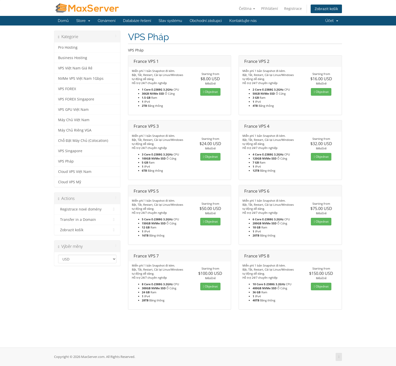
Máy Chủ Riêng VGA (74, 130)
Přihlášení (269, 8)
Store (83, 20)
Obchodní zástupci (206, 20)
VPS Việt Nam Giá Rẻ (75, 68)
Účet (331, 20)
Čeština (247, 8)
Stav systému (170, 20)
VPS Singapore (70, 151)
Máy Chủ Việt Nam (73, 120)
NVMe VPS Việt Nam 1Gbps (81, 78)
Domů (63, 20)
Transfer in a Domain (87, 220)
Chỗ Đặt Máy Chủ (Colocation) (83, 140)
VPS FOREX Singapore (76, 99)
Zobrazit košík (326, 8)
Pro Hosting (68, 47)
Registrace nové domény (87, 209)
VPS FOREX (67, 89)
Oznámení (106, 20)
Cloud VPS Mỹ (69, 182)
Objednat (210, 92)
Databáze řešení (137, 20)
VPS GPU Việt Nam (73, 109)
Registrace (293, 8)
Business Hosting (72, 58)
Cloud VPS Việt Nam (74, 171)
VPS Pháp (66, 161)
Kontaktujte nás (243, 20)
